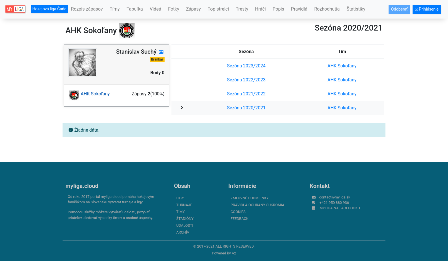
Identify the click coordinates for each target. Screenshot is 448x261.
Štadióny (184, 218)
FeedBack (240, 218)
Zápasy (193, 9)
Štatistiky (356, 9)
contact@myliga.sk (334, 197)
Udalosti (184, 225)
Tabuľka (135, 9)
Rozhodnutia (327, 9)
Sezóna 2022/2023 (246, 80)
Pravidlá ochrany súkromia (257, 205)
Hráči (260, 9)
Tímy (115, 9)
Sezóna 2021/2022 (246, 94)
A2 (234, 253)
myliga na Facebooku (339, 208)
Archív (182, 232)
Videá (155, 9)
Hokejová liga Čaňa (49, 9)
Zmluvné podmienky (250, 198)
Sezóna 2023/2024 (246, 66)
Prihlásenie (427, 9)
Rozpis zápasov (87, 9)
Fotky (173, 9)
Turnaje (184, 205)
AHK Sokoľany (342, 66)
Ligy (180, 198)
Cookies (238, 212)
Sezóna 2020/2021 (246, 108)
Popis (278, 9)
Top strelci (218, 9)
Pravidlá (299, 9)
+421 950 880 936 (334, 202)
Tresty (242, 9)
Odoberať (399, 9)
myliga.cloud (81, 185)
